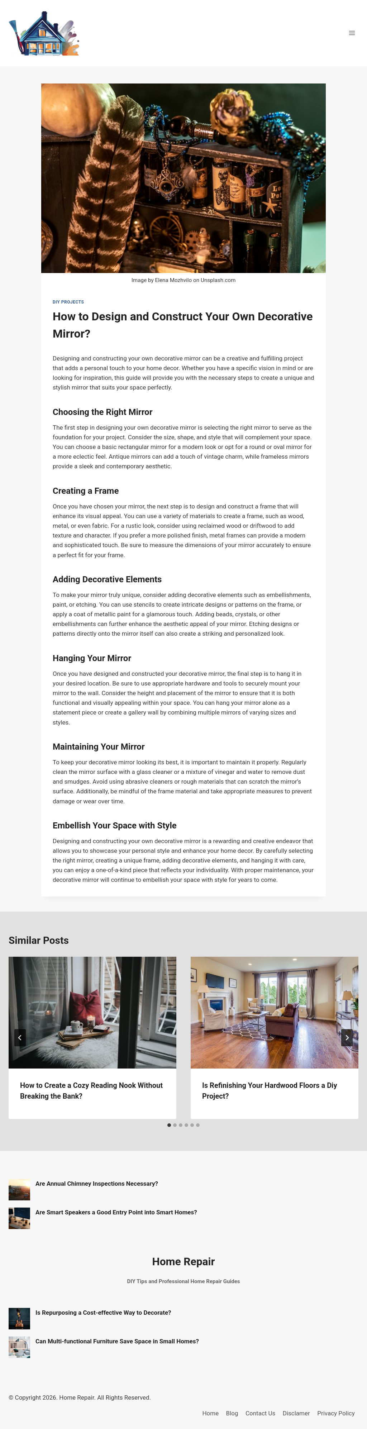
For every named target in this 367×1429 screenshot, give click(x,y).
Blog (232, 1413)
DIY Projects (68, 302)
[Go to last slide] (20, 1037)
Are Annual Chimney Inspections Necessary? (96, 1183)
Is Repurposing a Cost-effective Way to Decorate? (103, 1312)
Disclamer (296, 1413)
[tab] (169, 1125)
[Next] (347, 1037)
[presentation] (92, 1013)
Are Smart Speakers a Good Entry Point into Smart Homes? (116, 1212)
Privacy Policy (336, 1413)
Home (210, 1413)
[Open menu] (351, 33)
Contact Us (260, 1413)
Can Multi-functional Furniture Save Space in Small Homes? (117, 1341)
